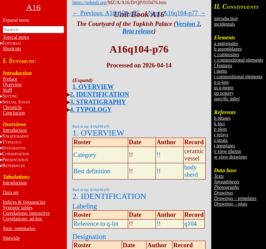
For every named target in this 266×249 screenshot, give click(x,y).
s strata (221, 140)
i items (220, 71)
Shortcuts (12, 48)
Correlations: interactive (26, 213)
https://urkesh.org (89, 2)
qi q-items (223, 87)
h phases (222, 118)
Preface (10, 79)
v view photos (227, 151)
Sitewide (11, 238)
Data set (10, 192)
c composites (226, 54)
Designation (89, 236)
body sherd (191, 171)
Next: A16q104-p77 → (177, 13)
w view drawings (230, 156)
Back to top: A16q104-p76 (90, 126)
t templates (224, 145)
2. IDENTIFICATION (99, 94)
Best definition (91, 171)
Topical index (16, 37)
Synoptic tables (18, 207)
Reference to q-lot (95, 223)
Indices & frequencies (24, 202)
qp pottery (224, 93)
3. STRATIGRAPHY (98, 102)
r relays (221, 134)
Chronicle (12, 107)
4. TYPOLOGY (91, 109)
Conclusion (14, 113)
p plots (220, 129)
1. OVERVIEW (93, 86)
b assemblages (228, 49)
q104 (190, 223)
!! (159, 154)
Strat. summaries (19, 228)
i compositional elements (238, 76)
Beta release (137, 31)
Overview (12, 84)
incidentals (224, 24)
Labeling (84, 206)
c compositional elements (238, 60)
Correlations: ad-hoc (23, 218)
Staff (7, 90)
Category (84, 154)
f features (223, 65)
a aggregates (226, 43)
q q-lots (221, 82)
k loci (219, 123)
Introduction (15, 130)
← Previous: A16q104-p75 (106, 13)
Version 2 (188, 23)
